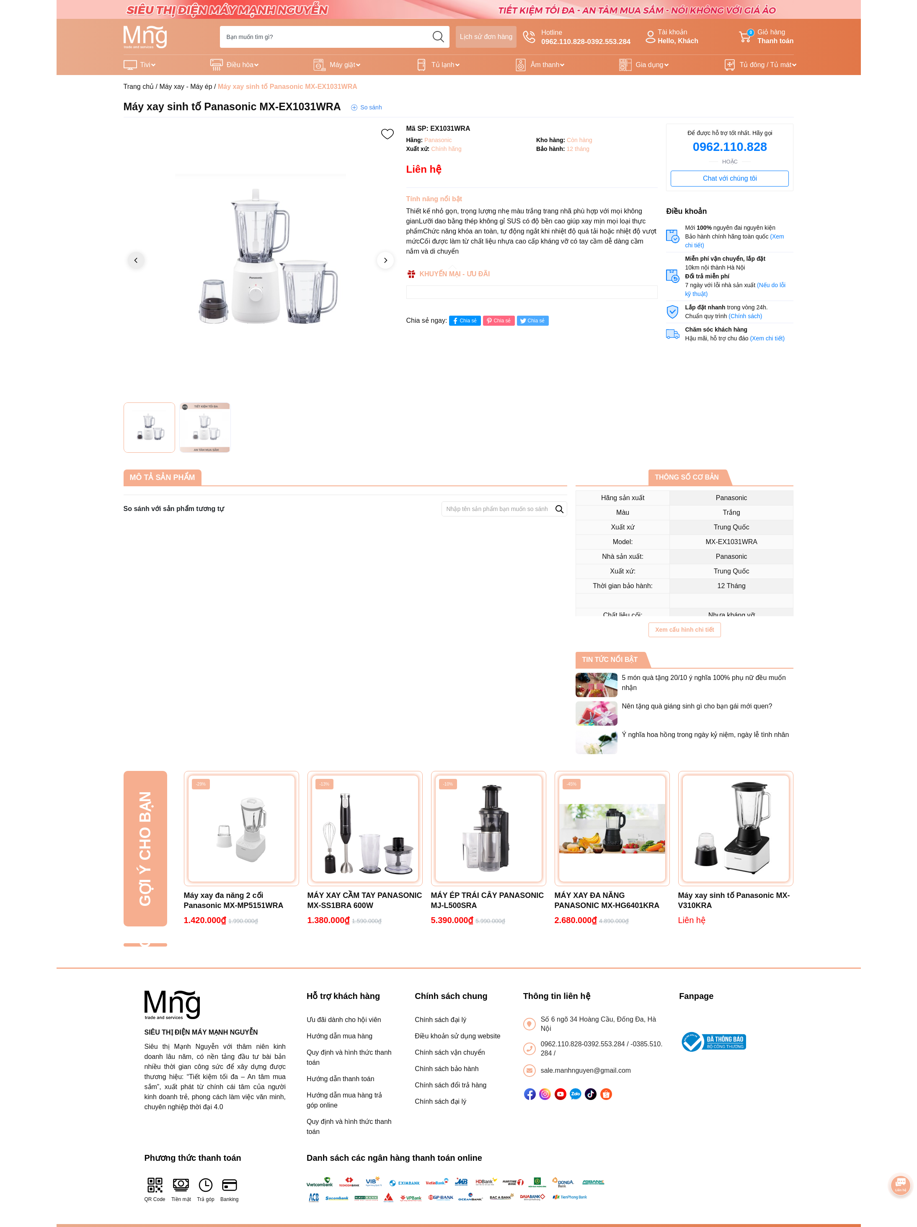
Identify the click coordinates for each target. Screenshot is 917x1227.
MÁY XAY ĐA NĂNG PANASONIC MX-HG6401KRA (607, 900)
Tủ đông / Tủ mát (766, 64)
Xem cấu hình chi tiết (684, 629)
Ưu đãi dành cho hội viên (344, 1019)
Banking (229, 1189)
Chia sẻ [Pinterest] (498, 321)
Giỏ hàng (766, 37)
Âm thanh (545, 64)
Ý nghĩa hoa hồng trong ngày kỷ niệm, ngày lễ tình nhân (705, 734)
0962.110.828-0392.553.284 (584, 1044)
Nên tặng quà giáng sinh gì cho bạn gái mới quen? (697, 706)
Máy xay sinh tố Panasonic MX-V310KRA (734, 900)
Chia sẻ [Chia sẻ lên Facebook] (464, 321)
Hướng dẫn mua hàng (339, 1036)
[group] (261, 261)
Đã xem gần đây (145, 945)
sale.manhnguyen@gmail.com (586, 1070)
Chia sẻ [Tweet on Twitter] (532, 321)
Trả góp (205, 1189)
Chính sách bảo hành (446, 1068)
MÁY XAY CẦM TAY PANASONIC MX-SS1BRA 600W (364, 900)
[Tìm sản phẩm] (334, 37)
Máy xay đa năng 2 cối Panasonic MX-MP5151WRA (234, 900)
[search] (438, 37)
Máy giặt (342, 64)
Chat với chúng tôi (730, 178)
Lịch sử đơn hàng (486, 36)
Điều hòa (240, 64)
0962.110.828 (730, 146)
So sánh (371, 107)
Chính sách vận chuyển (450, 1052)
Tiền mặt (181, 1189)
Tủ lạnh (443, 64)
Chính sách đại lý (440, 1019)
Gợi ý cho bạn (145, 848)
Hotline (576, 38)
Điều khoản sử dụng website (457, 1036)
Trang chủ (139, 86)
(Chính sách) (745, 316)
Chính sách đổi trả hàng (450, 1085)
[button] (385, 260)
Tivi (145, 64)
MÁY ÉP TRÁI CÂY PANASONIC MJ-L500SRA (487, 900)
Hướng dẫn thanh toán (341, 1078)
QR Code (155, 1189)
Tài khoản (670, 37)
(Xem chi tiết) (767, 338)
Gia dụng (649, 64)
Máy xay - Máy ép (185, 86)
